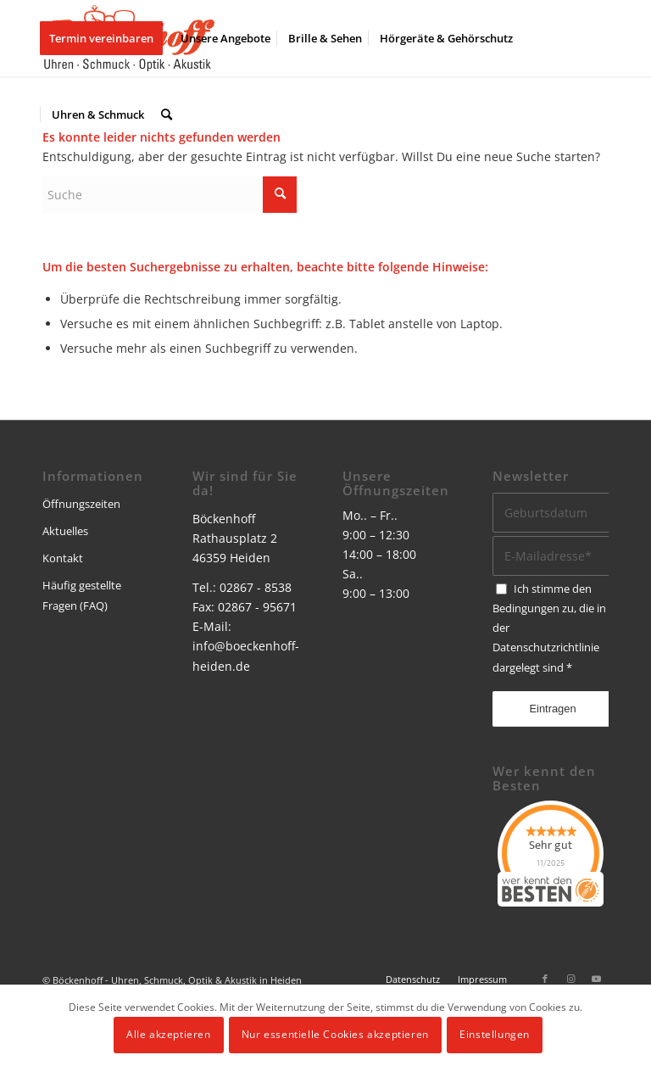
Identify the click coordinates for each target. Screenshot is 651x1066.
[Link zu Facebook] (545, 978)
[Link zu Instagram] (570, 978)
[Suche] (167, 114)
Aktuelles (65, 531)
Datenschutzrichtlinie (545, 647)
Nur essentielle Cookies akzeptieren (335, 1034)
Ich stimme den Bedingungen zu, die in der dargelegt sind (549, 627)
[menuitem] (106, 38)
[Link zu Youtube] (596, 978)
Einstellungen (494, 1034)
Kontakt (62, 558)
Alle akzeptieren (168, 1034)
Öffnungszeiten (81, 503)
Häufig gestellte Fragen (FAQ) (81, 595)
